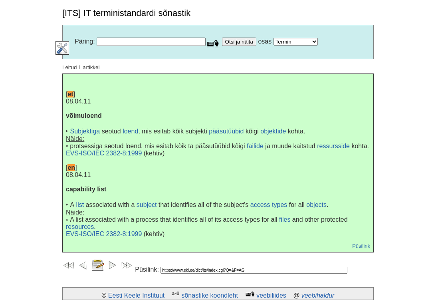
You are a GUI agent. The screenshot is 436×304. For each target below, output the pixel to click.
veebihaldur (318, 295)
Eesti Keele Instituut (136, 295)
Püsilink (361, 246)
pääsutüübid (226, 131)
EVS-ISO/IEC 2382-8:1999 (104, 153)
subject (147, 204)
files (284, 219)
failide (255, 146)
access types (268, 204)
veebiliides (271, 295)
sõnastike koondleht (209, 295)
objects (316, 204)
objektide (273, 131)
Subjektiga (85, 131)
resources (80, 226)
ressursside (333, 146)
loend (130, 131)
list (80, 204)
